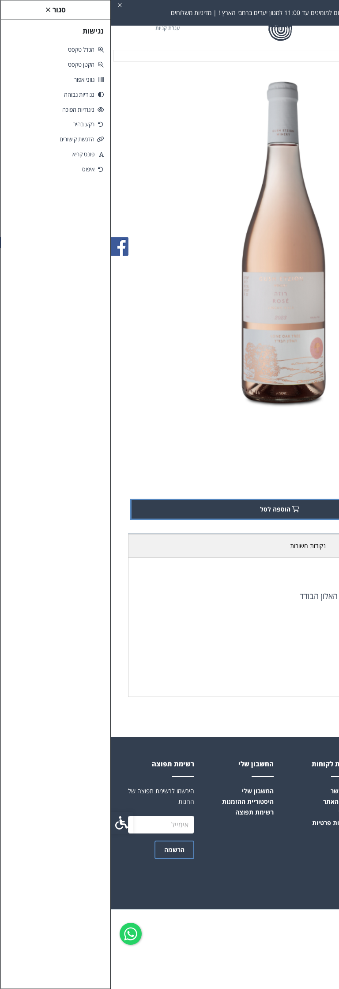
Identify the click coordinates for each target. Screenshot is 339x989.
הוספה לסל (170, 509)
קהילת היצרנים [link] (301, 833)
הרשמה (63, 849)
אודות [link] (314, 791)
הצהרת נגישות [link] (302, 822)
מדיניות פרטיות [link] (221, 822)
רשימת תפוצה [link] (143, 812)
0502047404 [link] (304, 855)
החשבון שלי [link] (147, 791)
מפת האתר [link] (227, 801)
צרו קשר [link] (231, 791)
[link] (20, 934)
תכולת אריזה (299, 546)
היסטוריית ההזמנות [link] (137, 801)
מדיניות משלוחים (249, 546)
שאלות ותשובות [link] (300, 812)
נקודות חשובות (197, 546)
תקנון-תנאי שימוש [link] (297, 801)
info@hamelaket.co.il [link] (289, 844)
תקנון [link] (235, 812)
